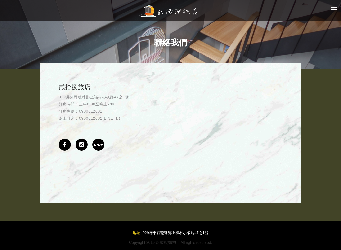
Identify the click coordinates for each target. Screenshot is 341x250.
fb (65, 145)
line (98, 145)
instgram (82, 145)
